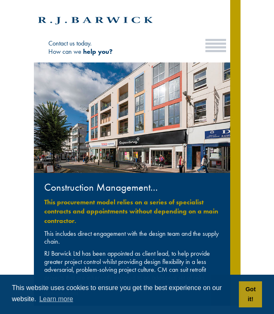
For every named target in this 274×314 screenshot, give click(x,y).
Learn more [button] (56, 298)
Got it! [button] (250, 294)
